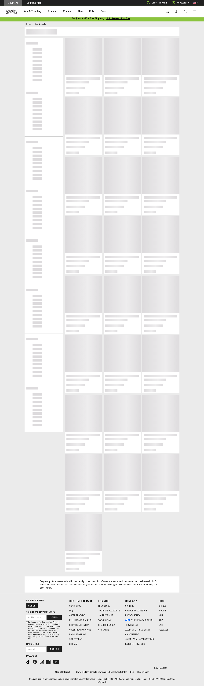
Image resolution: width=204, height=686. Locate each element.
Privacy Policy (33, 632)
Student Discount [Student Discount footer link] (107, 625)
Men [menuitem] (71, 11)
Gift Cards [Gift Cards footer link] (103, 629)
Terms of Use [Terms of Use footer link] (131, 625)
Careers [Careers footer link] (129, 606)
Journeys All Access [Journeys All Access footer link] (109, 610)
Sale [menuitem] (92, 11)
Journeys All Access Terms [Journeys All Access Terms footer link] (139, 639)
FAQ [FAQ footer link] (71, 610)
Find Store (54, 649)
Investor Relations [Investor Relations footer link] (135, 644)
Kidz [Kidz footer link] (161, 620)
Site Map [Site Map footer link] (73, 644)
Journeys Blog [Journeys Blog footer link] (105, 615)
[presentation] (29, 11)
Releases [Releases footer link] (163, 629)
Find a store (32, 644)
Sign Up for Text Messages (40, 612)
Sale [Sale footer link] (161, 625)
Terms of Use (48, 630)
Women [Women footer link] (162, 610)
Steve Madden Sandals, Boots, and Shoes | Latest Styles (101, 672)
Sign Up (32, 605)
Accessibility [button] (179, 3)
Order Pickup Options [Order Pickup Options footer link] (80, 629)
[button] (195, 3)
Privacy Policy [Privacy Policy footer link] (132, 615)
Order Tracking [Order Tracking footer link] (77, 615)
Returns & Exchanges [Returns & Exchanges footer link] (80, 620)
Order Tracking (156, 3)
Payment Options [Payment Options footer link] (77, 634)
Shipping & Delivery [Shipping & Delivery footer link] (79, 625)
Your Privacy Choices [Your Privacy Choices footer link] (139, 620)
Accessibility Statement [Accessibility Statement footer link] (137, 629)
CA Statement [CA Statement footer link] (132, 634)
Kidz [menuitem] (82, 11)
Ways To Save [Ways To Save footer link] (105, 620)
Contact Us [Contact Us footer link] (75, 606)
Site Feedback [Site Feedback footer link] (76, 639)
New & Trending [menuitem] (29, 11)
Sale (132, 672)
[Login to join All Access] (88, 19)
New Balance (143, 672)
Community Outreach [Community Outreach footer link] (136, 610)
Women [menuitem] (60, 11)
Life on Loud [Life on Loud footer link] (104, 606)
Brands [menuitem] (47, 11)
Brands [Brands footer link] (162, 606)
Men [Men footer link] (161, 615)
